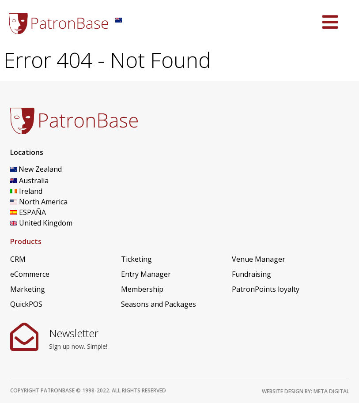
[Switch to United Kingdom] (54, 223)
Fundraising (251, 274)
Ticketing (136, 259)
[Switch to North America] (54, 201)
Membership (142, 289)
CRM (18, 259)
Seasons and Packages (158, 304)
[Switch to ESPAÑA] (54, 212)
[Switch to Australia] (54, 180)
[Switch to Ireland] (54, 191)
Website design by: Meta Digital (305, 391)
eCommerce (29, 274)
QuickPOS (26, 304)
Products (26, 241)
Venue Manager (258, 259)
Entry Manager (146, 274)
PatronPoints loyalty (265, 289)
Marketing (27, 289)
